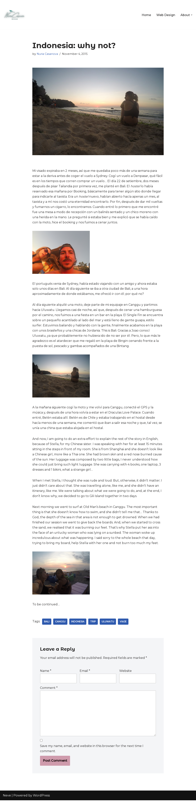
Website (125, 672)
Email (85, 672)
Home (145, 15)
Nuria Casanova (47, 54)
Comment (49, 689)
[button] (191, 15)
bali (46, 623)
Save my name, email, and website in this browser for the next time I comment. (91, 750)
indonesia (78, 623)
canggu (60, 623)
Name (45, 672)
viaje (123, 623)
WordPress (41, 797)
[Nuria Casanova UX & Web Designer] (14, 14)
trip (93, 623)
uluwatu (108, 623)
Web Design (165, 15)
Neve (7, 797)
